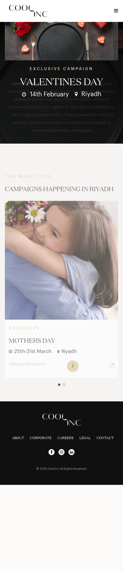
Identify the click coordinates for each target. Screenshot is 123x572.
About (18, 438)
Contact (105, 438)
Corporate (41, 438)
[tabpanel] (61, 295)
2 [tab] (64, 390)
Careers (65, 438)
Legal (85, 438)
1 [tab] (59, 390)
